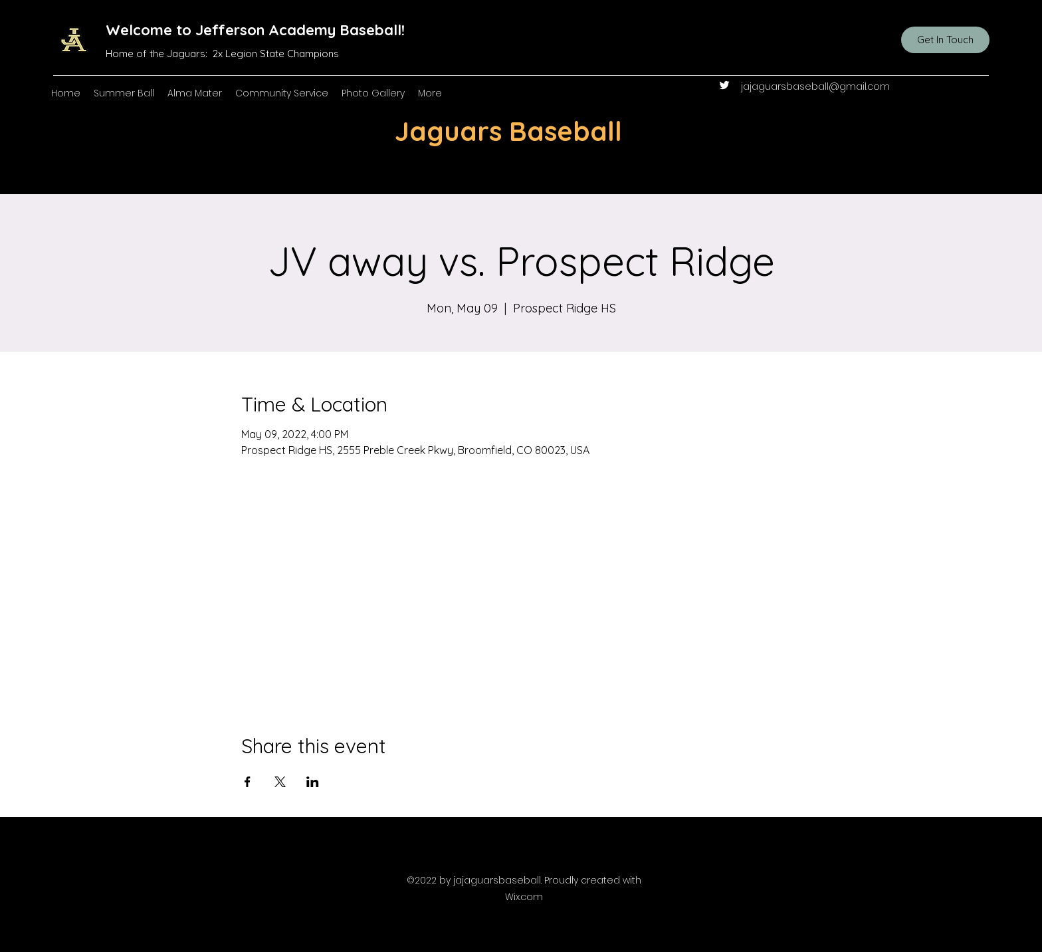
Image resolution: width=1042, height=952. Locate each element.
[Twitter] (724, 85)
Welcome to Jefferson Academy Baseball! (255, 30)
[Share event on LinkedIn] (312, 781)
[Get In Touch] (945, 40)
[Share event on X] (280, 781)
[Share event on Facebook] (247, 781)
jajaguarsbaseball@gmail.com (815, 86)
